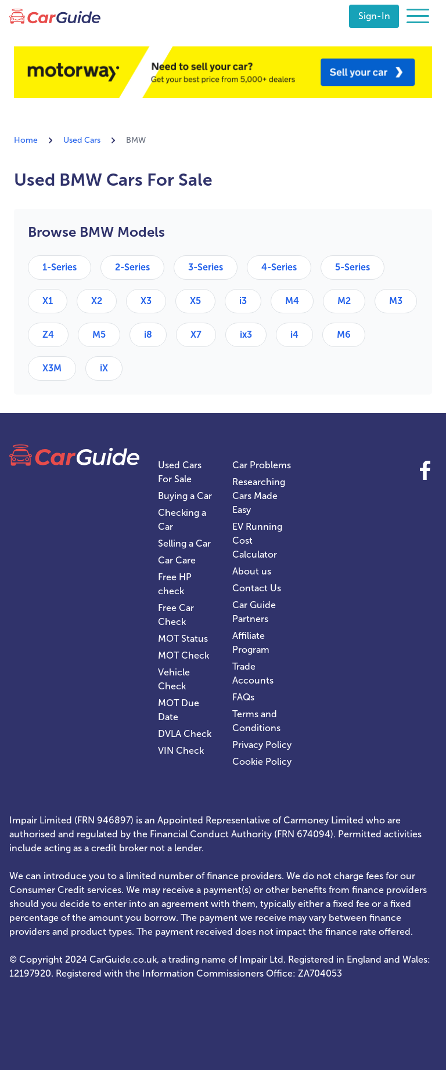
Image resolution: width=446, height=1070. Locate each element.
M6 (344, 334)
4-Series (279, 267)
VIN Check (181, 750)
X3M (52, 368)
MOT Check (183, 655)
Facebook (425, 470)
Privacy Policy (262, 744)
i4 (294, 334)
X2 (96, 300)
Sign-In (374, 15)
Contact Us (256, 588)
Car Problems (261, 465)
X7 (196, 334)
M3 (395, 300)
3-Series (205, 267)
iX (104, 368)
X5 (195, 300)
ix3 (246, 334)
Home (26, 140)
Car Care (177, 560)
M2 (344, 300)
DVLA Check (184, 733)
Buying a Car (185, 495)
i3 (243, 300)
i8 (148, 334)
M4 (292, 300)
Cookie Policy (262, 761)
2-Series (132, 267)
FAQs (243, 697)
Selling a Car (184, 543)
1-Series (59, 267)
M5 (99, 334)
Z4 (48, 334)
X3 (146, 300)
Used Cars (81, 140)
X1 (47, 300)
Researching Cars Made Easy (258, 495)
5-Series (352, 267)
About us (251, 571)
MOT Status (183, 638)
